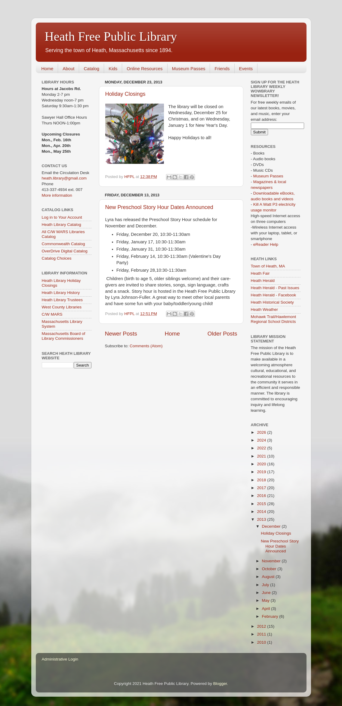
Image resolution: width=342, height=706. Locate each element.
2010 (262, 642)
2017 (262, 488)
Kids (113, 68)
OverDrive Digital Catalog (65, 251)
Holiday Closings (125, 94)
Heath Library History (61, 292)
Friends (222, 68)
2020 (262, 464)
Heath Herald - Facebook (273, 295)
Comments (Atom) (146, 346)
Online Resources (144, 68)
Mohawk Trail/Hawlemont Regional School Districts (273, 319)
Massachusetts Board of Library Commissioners (63, 336)
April (266, 608)
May (266, 600)
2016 (262, 495)
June (267, 592)
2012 (262, 626)
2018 (262, 480)
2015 (262, 503)
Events (246, 68)
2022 (262, 448)
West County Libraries (62, 307)
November (272, 561)
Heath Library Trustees (62, 300)
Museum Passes (188, 68)
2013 (262, 519)
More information (57, 195)
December (272, 526)
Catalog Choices (57, 258)
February (270, 616)
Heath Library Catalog (61, 224)
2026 (262, 432)
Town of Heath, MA (268, 266)
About (68, 68)
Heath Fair (260, 273)
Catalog (91, 68)
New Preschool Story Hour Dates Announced (159, 207)
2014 (262, 511)
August (269, 576)
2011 (262, 634)
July (266, 585)
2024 (262, 440)
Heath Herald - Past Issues (275, 288)
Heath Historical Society (272, 302)
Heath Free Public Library (111, 36)
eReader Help (265, 244)
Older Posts (222, 333)
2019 (262, 472)
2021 (262, 456)
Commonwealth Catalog (63, 244)
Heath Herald (263, 280)
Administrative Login (60, 659)
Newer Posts (121, 333)
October (270, 569)
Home (47, 68)
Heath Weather (264, 309)
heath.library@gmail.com (64, 178)
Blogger (220, 683)
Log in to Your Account (62, 217)
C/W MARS (52, 314)
